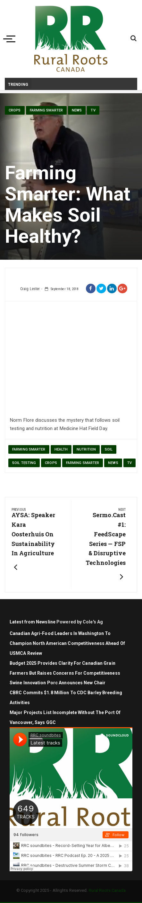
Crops (15, 110)
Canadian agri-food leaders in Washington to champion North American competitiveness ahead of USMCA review (67, 643)
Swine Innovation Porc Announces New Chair (57, 682)
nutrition (86, 449)
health (61, 449)
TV (93, 110)
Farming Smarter (46, 110)
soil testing (24, 463)
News (77, 110)
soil (109, 449)
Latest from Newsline (32, 621)
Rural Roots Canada (107, 890)
